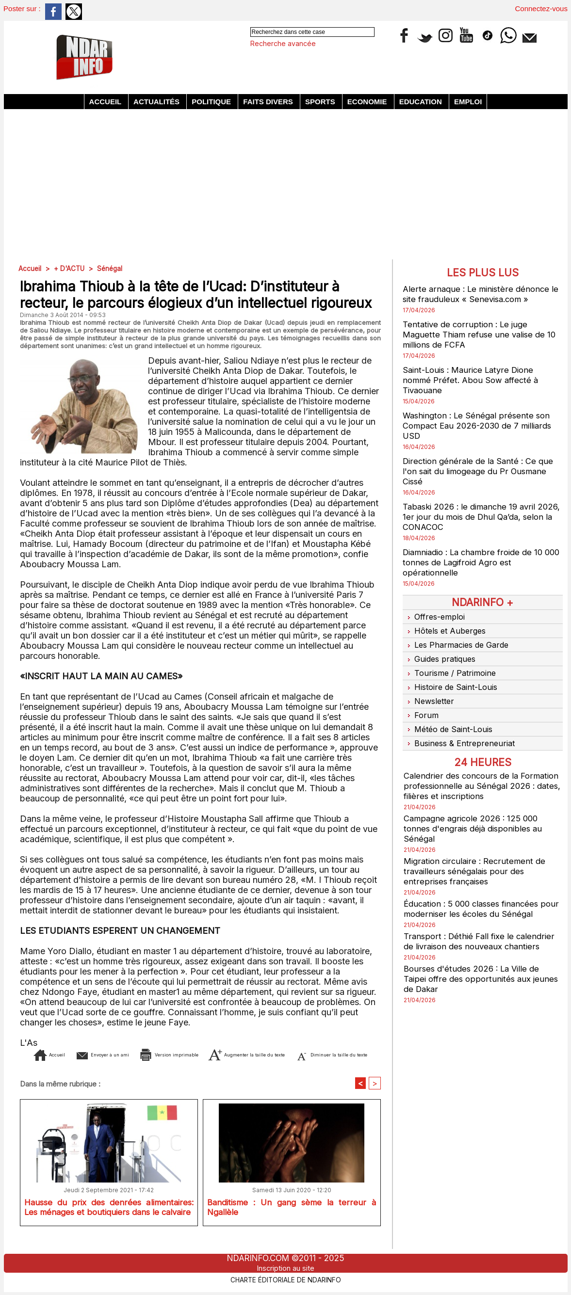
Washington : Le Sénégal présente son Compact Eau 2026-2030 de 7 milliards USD (482, 425)
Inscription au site (285, 1268)
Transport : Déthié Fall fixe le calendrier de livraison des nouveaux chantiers (482, 921)
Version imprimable (219, 1054)
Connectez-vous (541, 8)
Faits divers (269, 101)
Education (421, 101)
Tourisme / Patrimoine (451, 664)
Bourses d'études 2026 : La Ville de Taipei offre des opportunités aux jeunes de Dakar (475, 959)
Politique (212, 101)
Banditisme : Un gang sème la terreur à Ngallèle (291, 1224)
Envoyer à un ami (120, 1054)
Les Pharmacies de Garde (459, 640)
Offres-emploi (435, 616)
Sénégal (112, 268)
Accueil (106, 101)
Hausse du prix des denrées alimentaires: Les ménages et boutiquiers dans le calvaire (109, 1226)
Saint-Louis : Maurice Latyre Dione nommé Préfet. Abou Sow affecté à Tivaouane (473, 380)
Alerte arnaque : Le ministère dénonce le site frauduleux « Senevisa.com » (479, 294)
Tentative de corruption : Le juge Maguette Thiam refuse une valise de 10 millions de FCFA (482, 334)
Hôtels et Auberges (446, 628)
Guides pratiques (442, 652)
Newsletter (430, 688)
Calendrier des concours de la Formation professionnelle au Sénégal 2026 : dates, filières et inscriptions (479, 766)
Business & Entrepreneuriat (461, 725)
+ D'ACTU (70, 268)
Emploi (468, 101)
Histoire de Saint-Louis (453, 676)
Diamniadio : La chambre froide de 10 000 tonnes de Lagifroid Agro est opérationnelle (478, 562)
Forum (421, 700)
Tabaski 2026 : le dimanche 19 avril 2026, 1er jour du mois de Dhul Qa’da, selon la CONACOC (478, 516)
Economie (368, 101)
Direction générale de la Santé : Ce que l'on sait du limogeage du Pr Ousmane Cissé (481, 471)
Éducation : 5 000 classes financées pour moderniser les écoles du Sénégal (481, 889)
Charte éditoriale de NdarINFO (285, 1279)
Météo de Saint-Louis (450, 713)
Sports (321, 101)
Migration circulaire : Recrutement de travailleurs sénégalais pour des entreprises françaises (477, 851)
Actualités (157, 101)
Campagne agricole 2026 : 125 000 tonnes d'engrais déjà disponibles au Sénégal (477, 809)
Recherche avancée (283, 43)
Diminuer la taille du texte (215, 1069)
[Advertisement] (286, 182)
